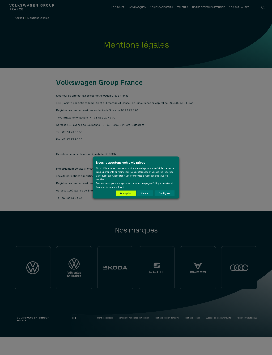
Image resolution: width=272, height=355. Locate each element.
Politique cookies (161, 183)
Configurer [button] (164, 193)
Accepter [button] (125, 193)
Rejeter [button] (145, 193)
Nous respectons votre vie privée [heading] (121, 162)
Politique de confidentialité (110, 186)
